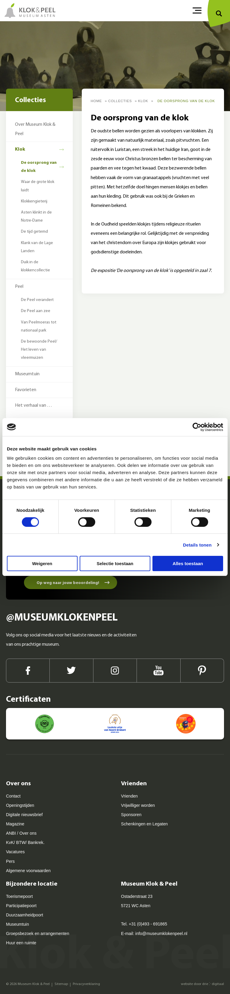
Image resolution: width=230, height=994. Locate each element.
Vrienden (129, 796)
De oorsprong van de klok (39, 167)
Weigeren (42, 563)
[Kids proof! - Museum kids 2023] (186, 723)
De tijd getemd (34, 231)
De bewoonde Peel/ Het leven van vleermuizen (39, 349)
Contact (13, 796)
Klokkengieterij (34, 201)
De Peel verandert (37, 300)
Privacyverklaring (86, 984)
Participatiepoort (21, 905)
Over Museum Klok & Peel (35, 129)
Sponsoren (131, 814)
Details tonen (197, 544)
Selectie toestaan (115, 563)
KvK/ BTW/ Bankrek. (25, 842)
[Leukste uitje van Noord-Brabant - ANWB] (115, 723)
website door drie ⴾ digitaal (202, 984)
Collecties (120, 101)
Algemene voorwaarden (28, 870)
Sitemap (61, 984)
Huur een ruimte (21, 942)
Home (96, 101)
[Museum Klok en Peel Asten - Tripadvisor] (44, 723)
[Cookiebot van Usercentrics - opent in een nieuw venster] (197, 427)
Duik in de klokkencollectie (35, 266)
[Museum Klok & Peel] (29, 10)
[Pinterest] (202, 671)
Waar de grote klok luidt (37, 186)
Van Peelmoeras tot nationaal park (38, 326)
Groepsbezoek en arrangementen (37, 933)
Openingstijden (20, 805)
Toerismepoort (19, 896)
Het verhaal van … (33, 405)
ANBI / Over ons (21, 833)
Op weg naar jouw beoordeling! (68, 583)
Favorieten (25, 390)
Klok (20, 149)
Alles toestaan (187, 563)
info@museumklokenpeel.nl (161, 933)
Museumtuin (27, 374)
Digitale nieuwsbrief (24, 814)
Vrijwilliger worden (138, 805)
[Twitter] (71, 671)
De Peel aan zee (35, 311)
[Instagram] (115, 671)
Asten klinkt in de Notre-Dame (36, 216)
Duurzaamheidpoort (24, 915)
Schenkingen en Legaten (144, 823)
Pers (10, 861)
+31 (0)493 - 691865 (148, 924)
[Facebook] (28, 671)
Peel (19, 286)
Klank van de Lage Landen (37, 247)
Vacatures (15, 851)
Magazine (15, 823)
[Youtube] (158, 671)
